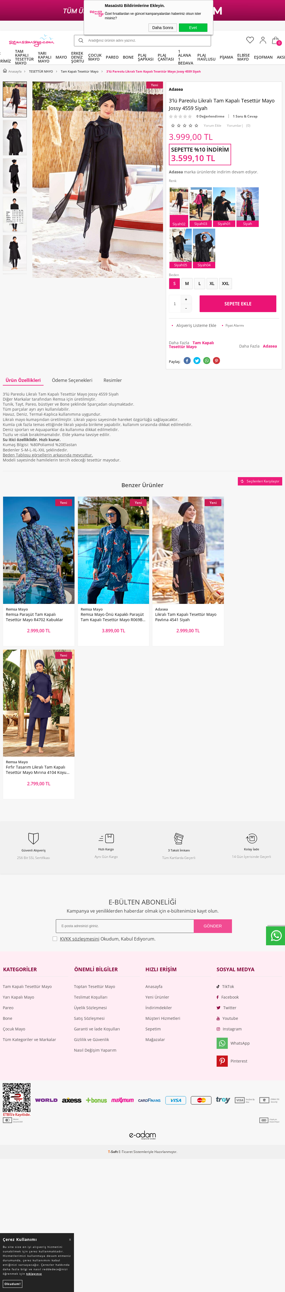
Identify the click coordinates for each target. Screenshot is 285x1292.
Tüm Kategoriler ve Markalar (29, 880)
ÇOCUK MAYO (95, 57)
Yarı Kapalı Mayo (18, 838)
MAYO (61, 57)
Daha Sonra (162, 27)
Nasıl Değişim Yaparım (95, 891)
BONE (128, 57)
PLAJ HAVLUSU (206, 57)
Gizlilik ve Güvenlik (91, 880)
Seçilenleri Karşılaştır (260, 480)
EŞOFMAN (263, 57)
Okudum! (12, 1284)
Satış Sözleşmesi (89, 859)
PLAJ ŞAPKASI (146, 57)
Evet (193, 27)
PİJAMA (226, 57)
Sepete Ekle (238, 304)
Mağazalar (155, 880)
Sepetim (153, 869)
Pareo (8, 848)
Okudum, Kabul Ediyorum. (106, 779)
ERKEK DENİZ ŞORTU (77, 57)
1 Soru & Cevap (245, 116)
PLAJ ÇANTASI (166, 57)
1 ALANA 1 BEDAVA (185, 57)
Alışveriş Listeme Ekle (194, 325)
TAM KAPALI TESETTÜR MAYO (24, 57)
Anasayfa (153, 827)
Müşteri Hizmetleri (162, 859)
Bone (7, 859)
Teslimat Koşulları (90, 838)
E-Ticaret (126, 992)
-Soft (113, 992)
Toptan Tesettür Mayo (94, 827)
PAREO (112, 57)
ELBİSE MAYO (243, 57)
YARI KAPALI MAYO (44, 57)
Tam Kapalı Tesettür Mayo (27, 827)
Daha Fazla (191, 344)
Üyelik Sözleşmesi (90, 848)
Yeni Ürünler (157, 838)
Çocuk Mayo (14, 869)
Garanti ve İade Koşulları (97, 869)
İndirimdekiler (158, 848)
